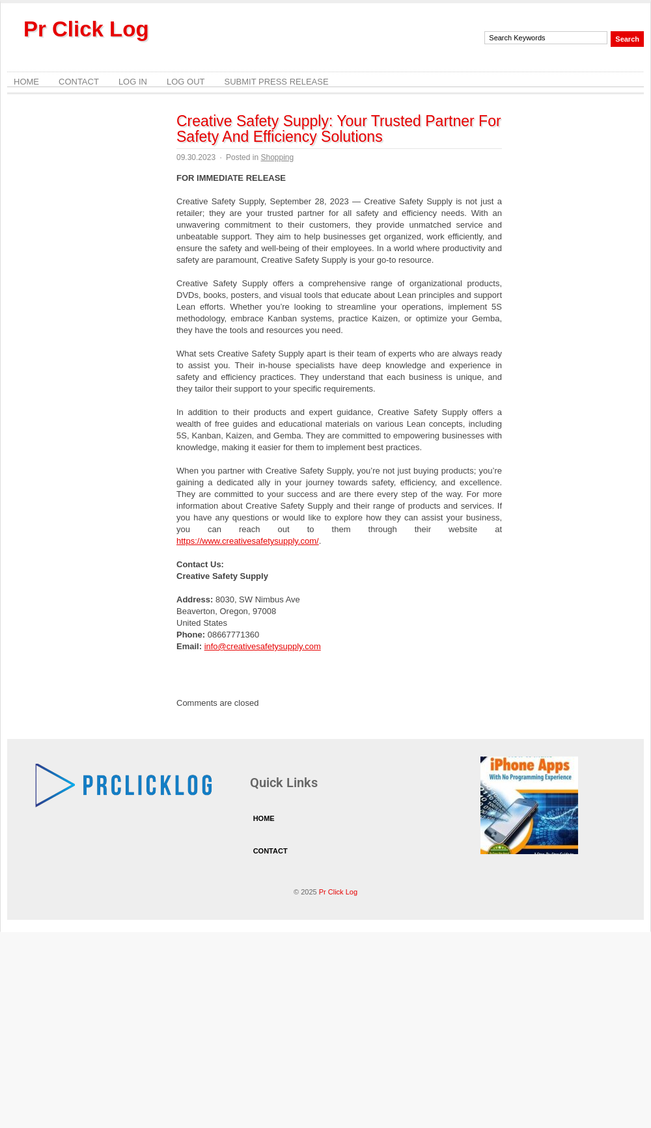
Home (26, 82)
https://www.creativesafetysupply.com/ (247, 541)
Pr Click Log (86, 29)
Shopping (277, 157)
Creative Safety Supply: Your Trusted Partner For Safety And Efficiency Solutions (338, 129)
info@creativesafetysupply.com (262, 646)
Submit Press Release (276, 82)
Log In (132, 82)
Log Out (186, 82)
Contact (79, 82)
